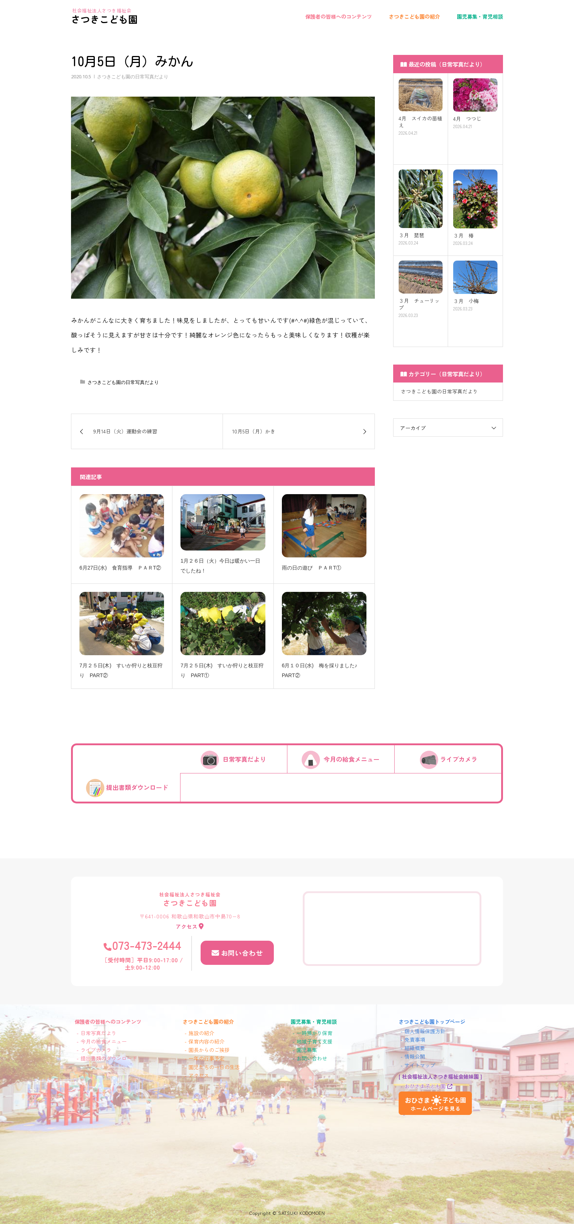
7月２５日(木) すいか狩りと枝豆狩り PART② (121, 670)
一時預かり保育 (314, 1033)
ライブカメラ (458, 759)
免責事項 (415, 1039)
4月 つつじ (467, 118)
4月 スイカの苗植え (420, 122)
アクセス (187, 926)
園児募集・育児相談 (480, 16)
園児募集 (307, 1049)
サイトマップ (420, 1065)
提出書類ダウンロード (137, 787)
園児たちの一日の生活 (214, 1067)
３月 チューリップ (419, 304)
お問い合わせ (241, 952)
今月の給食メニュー (352, 759)
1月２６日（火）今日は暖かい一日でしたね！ (220, 566)
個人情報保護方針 (425, 1031)
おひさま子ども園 (425, 1086)
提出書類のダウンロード (109, 1058)
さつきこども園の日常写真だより (132, 77)
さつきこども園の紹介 (414, 16)
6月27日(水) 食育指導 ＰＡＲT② (120, 568)
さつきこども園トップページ (432, 1021)
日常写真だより (244, 759)
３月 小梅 (466, 301)
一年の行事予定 (206, 1058)
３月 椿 (463, 235)
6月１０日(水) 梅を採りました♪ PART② (322, 670)
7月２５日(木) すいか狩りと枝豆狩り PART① (222, 670)
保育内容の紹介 (206, 1041)
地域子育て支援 (314, 1041)
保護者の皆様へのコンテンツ (338, 16)
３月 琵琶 (411, 235)
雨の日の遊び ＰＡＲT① (312, 568)
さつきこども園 (104, 19)
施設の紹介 (201, 1033)
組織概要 (415, 1048)
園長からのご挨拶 (209, 1049)
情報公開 (415, 1056)
